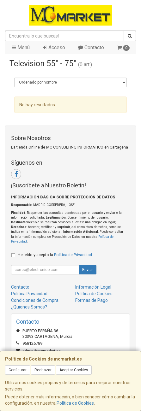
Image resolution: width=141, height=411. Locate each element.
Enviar (87, 269)
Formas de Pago (91, 300)
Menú (21, 47)
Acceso (54, 47)
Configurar (18, 370)
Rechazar (43, 370)
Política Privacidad (29, 293)
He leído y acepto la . (55, 254)
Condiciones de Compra (34, 300)
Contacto (91, 47)
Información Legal (93, 287)
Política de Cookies (75, 403)
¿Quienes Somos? (29, 306)
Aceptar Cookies (73, 370)
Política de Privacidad (73, 254)
